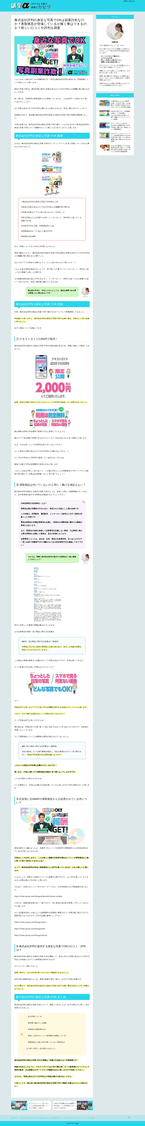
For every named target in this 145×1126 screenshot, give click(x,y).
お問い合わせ (129, 1)
